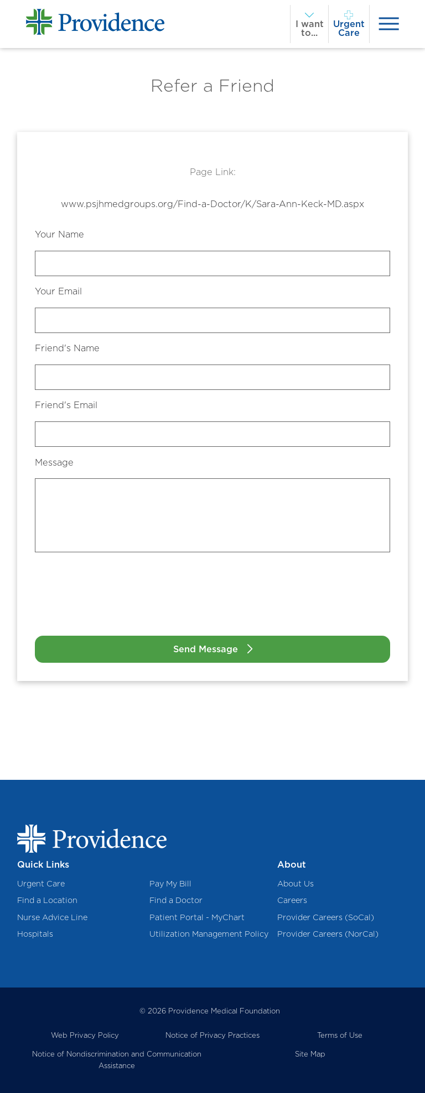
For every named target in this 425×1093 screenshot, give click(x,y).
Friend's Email (66, 404)
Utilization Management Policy (208, 933)
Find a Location (47, 900)
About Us (295, 883)
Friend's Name (67, 347)
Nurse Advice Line (52, 917)
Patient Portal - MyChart (197, 917)
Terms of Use (339, 1035)
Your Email (58, 291)
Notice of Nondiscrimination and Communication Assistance (116, 1059)
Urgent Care (41, 883)
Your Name (59, 234)
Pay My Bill (170, 883)
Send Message (205, 648)
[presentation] (388, 24)
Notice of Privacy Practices (212, 1035)
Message (54, 462)
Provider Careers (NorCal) (328, 933)
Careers (292, 900)
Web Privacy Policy (85, 1035)
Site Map (310, 1053)
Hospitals (35, 933)
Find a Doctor (176, 900)
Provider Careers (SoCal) (325, 917)
